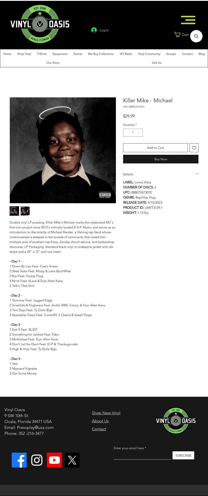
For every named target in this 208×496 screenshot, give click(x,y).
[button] (185, 34)
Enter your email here (129, 448)
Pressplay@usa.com (35, 427)
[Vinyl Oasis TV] (54, 460)
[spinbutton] (133, 132)
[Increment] (139, 132)
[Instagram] (36, 460)
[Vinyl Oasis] (19, 460)
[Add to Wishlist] (194, 147)
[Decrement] (126, 132)
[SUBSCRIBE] (183, 455)
